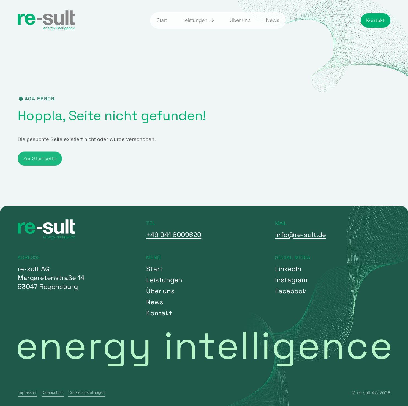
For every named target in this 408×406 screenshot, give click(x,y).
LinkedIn (288, 269)
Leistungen (195, 20)
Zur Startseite (39, 165)
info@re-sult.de (300, 234)
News (272, 20)
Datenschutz (53, 392)
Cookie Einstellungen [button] (86, 392)
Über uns (240, 20)
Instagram (291, 280)
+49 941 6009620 (173, 234)
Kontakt (375, 20)
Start (162, 20)
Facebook (290, 291)
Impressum (27, 392)
